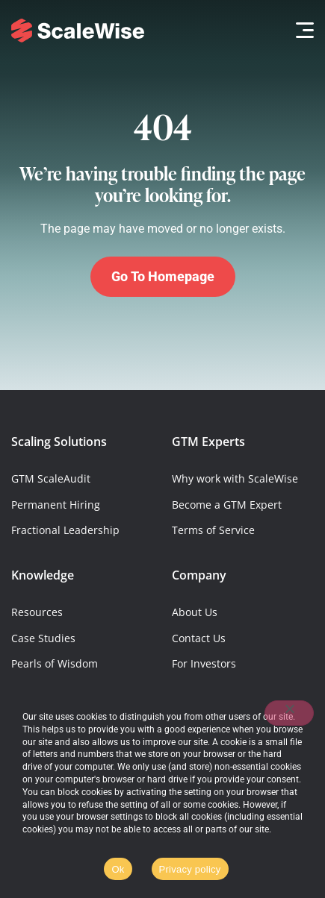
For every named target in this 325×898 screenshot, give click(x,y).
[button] (301, 30)
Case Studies (43, 638)
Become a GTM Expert (227, 504)
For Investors (204, 663)
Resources (37, 612)
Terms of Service (213, 530)
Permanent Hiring (55, 504)
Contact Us (199, 638)
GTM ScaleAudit (50, 478)
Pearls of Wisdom (54, 663)
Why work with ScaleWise (235, 478)
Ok (117, 869)
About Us (194, 612)
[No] (289, 713)
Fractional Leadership (65, 530)
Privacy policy (190, 869)
